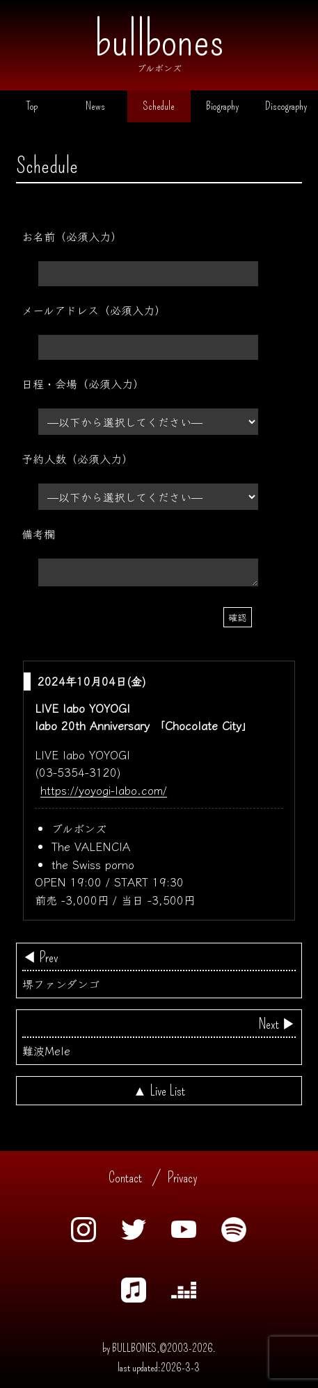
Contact (125, 1177)
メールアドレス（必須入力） (94, 309)
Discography (286, 106)
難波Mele (159, 1037)
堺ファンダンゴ (159, 970)
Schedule (159, 106)
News (95, 106)
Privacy (182, 1177)
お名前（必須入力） (72, 236)
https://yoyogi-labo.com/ (103, 790)
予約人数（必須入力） (77, 458)
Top (32, 106)
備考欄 (38, 533)
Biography (222, 106)
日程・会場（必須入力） (83, 383)
